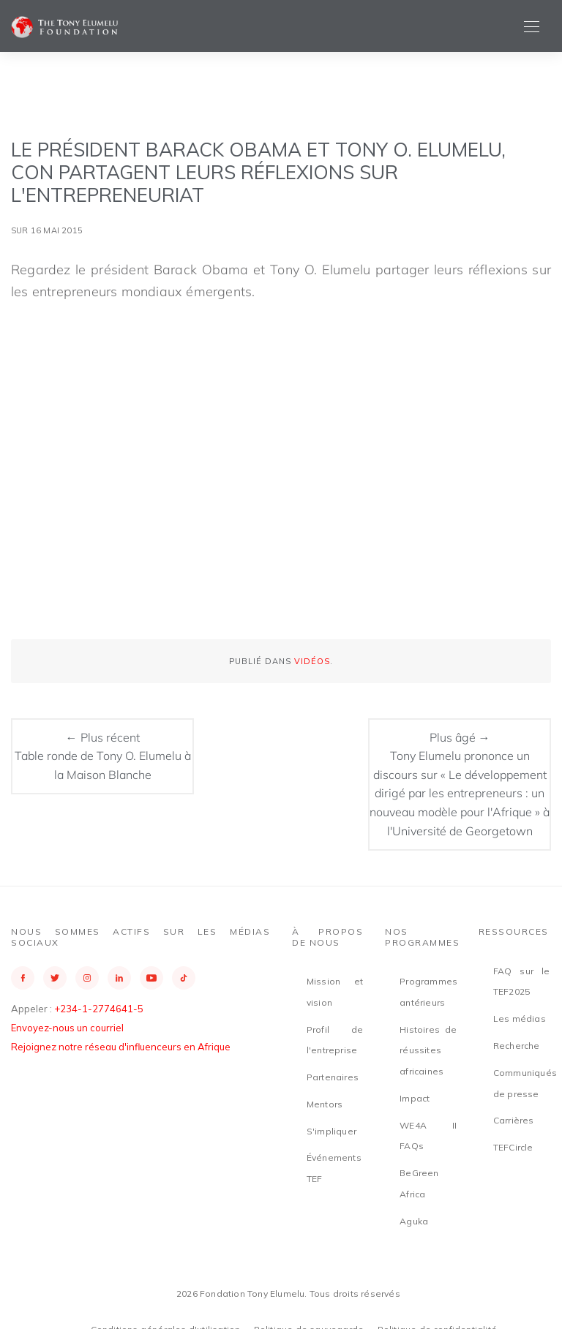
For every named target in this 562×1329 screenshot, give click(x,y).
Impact (415, 1098)
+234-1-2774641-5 (98, 1008)
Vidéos (312, 661)
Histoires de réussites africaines (428, 1050)
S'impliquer (331, 1131)
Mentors (324, 1104)
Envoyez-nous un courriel (67, 1028)
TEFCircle (513, 1147)
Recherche (516, 1045)
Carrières (513, 1120)
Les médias (519, 1018)
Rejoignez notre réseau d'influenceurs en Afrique (121, 1047)
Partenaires (333, 1077)
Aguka (414, 1221)
